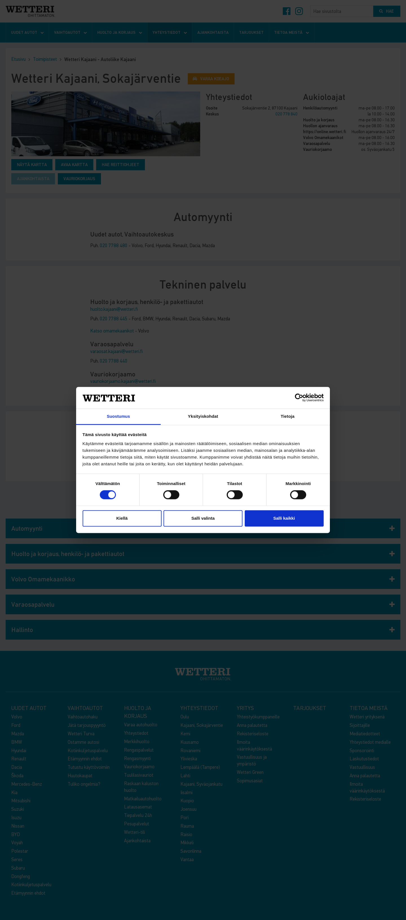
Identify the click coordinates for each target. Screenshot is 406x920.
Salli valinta (203, 518)
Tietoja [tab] (288, 416)
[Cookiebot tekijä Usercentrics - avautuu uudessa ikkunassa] (299, 398)
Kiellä (121, 518)
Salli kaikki (284, 518)
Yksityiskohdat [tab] (203, 416)
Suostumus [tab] (118, 416)
